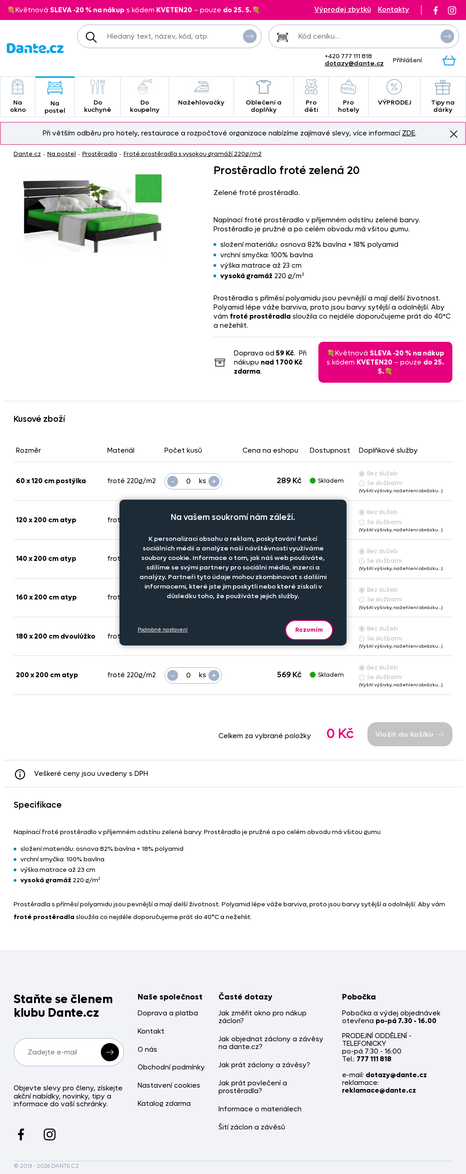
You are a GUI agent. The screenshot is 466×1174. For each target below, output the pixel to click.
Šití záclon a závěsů (251, 1127)
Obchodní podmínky (171, 1067)
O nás (147, 1050)
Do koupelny (144, 96)
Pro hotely (348, 96)
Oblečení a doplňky (263, 96)
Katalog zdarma (164, 1104)
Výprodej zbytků (342, 10)
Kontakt (151, 1031)
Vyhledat (250, 35)
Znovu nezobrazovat (454, 133)
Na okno (18, 96)
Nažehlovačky (201, 93)
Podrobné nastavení (163, 629)
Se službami (380, 483)
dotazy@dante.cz (354, 63)
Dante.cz (27, 154)
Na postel (55, 97)
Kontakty (393, 10)
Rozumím (309, 630)
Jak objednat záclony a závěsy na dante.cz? (270, 1043)
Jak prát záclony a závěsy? (264, 1065)
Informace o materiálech (260, 1109)
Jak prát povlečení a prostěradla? (252, 1087)
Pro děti (311, 96)
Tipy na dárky (443, 96)
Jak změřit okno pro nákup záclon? (262, 1017)
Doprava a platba (168, 1013)
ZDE (408, 133)
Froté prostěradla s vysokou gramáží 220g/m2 (193, 154)
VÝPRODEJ (394, 93)
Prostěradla (99, 154)
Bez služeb (378, 473)
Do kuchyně (97, 96)
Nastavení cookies (169, 1085)
